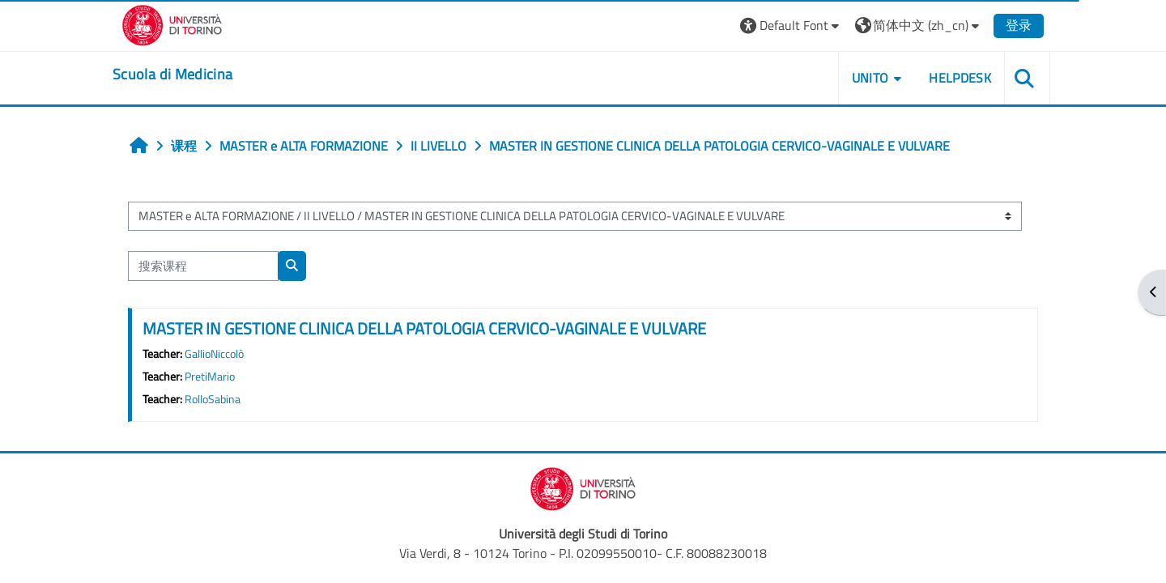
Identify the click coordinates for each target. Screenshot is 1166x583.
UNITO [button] (870, 77)
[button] (791, 25)
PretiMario (210, 376)
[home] (172, 74)
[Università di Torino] (172, 23)
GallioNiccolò (214, 354)
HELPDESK (960, 77)
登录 (1019, 25)
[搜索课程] (203, 266)
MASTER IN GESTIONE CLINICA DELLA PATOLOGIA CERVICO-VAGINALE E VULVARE (424, 328)
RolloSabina (212, 399)
